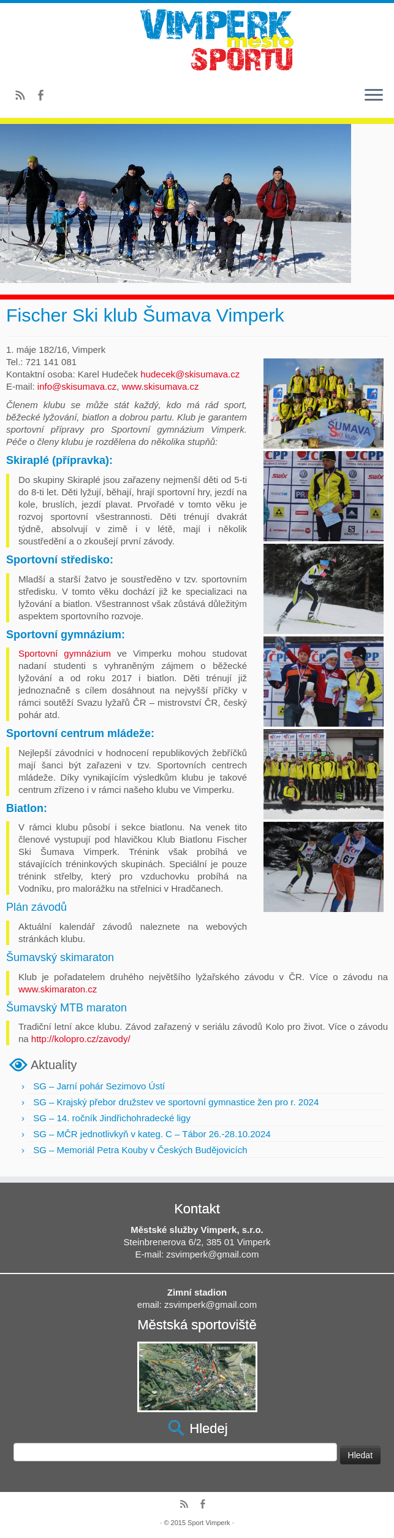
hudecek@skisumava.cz (190, 374)
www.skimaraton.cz (57, 989)
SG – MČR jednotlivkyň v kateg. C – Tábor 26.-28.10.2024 (151, 1134)
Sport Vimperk (209, 1522)
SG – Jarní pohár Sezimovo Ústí (99, 1086)
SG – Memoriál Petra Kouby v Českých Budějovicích (140, 1150)
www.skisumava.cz (160, 386)
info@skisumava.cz (76, 386)
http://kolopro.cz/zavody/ (81, 1039)
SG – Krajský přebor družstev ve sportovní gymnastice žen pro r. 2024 (176, 1102)
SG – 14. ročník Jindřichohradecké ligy (112, 1118)
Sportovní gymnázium (64, 653)
